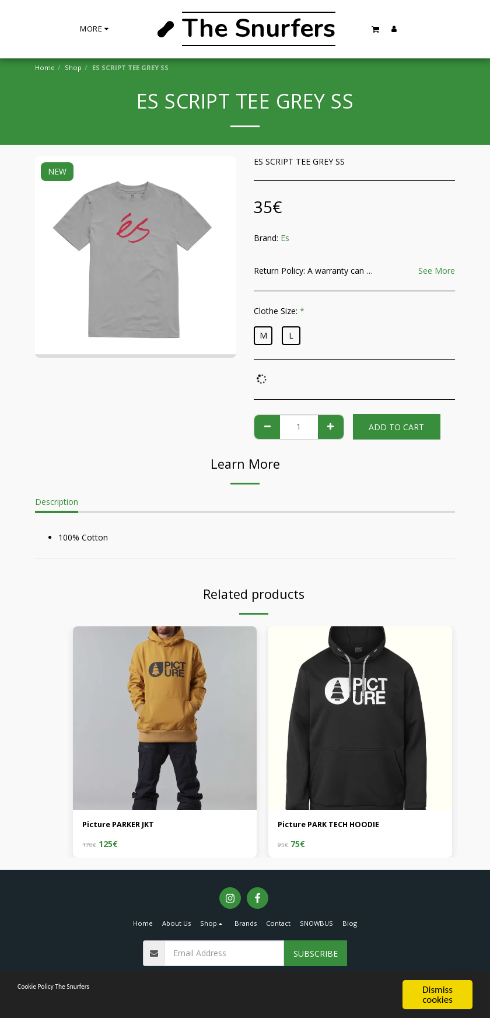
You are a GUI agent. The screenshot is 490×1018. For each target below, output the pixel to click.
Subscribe (315, 954)
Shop (73, 67)
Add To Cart (396, 427)
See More (436, 270)
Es (285, 237)
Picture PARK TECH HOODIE (334, 825)
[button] (375, 29)
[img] (165, 718)
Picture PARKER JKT (122, 825)
